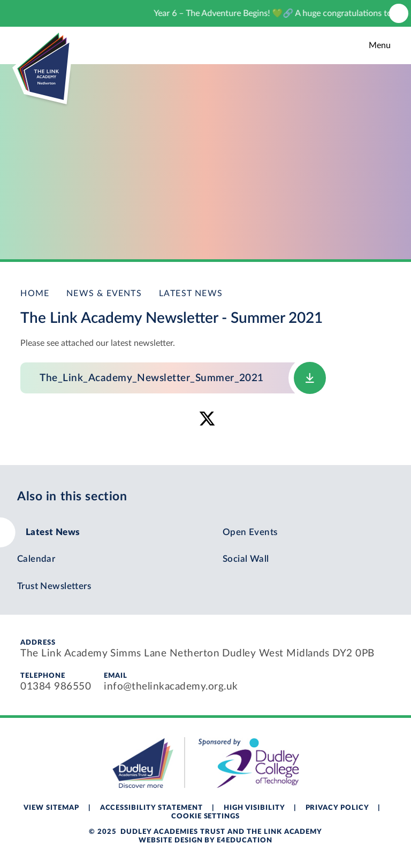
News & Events (104, 293)
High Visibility (254, 807)
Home (34, 293)
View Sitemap (51, 807)
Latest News (191, 293)
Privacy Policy (337, 807)
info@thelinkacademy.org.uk (171, 687)
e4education (244, 840)
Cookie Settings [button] (205, 816)
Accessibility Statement (151, 807)
